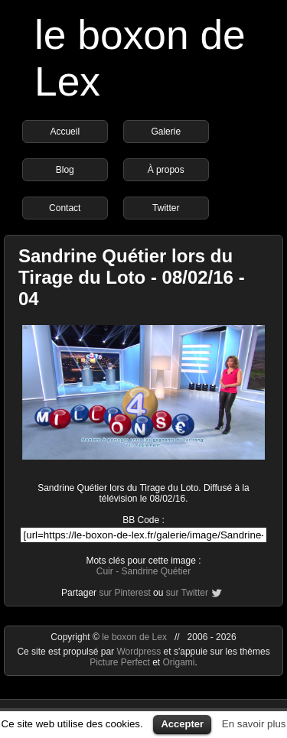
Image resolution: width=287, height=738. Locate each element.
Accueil (65, 131)
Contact (64, 208)
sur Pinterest (124, 592)
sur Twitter (187, 592)
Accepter (182, 724)
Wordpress (139, 651)
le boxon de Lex (134, 637)
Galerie (166, 131)
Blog (65, 169)
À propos (166, 169)
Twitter (165, 208)
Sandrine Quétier (156, 571)
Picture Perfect (120, 662)
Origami (179, 662)
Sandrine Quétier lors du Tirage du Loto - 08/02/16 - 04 (131, 277)
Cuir (104, 571)
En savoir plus (254, 724)
